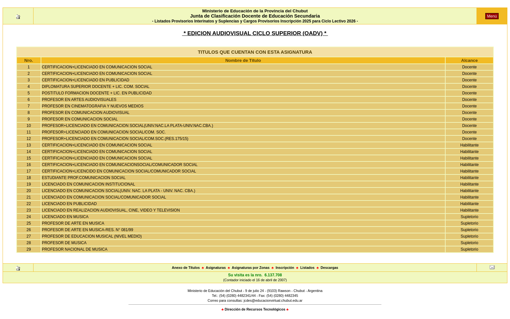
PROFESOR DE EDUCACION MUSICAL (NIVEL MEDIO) (92, 236)
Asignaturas (216, 268)
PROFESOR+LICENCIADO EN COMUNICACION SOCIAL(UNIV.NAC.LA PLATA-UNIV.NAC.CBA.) (127, 125)
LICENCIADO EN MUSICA (65, 217)
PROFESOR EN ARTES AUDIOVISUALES (79, 99)
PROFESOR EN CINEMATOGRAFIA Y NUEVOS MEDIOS (93, 106)
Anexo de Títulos (186, 268)
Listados (307, 268)
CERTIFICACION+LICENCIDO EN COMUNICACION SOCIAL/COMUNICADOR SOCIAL (119, 171)
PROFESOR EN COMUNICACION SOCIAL (80, 119)
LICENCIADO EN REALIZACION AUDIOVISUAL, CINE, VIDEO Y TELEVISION (111, 210)
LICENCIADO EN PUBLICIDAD (69, 203)
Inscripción (284, 268)
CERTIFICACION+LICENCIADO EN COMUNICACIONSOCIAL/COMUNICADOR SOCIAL (120, 164)
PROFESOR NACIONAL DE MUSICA (75, 249)
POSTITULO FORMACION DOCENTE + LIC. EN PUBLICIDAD (97, 93)
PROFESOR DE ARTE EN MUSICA (73, 223)
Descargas (329, 268)
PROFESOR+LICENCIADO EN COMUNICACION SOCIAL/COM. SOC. (104, 132)
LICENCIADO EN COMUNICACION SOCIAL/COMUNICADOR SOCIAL (104, 197)
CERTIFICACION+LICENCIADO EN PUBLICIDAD (85, 80)
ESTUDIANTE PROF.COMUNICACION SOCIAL (84, 177)
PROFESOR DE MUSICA (64, 243)
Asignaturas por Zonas (251, 268)
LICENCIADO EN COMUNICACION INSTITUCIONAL (88, 184)
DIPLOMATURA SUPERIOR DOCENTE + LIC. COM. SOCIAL (96, 86)
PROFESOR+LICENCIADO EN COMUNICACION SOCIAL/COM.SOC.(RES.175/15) (115, 138)
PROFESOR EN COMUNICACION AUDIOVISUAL (85, 112)
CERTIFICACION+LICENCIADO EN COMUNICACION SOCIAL (97, 67)
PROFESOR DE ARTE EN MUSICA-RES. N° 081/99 (87, 230)
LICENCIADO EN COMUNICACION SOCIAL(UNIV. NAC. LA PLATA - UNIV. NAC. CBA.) (118, 190)
